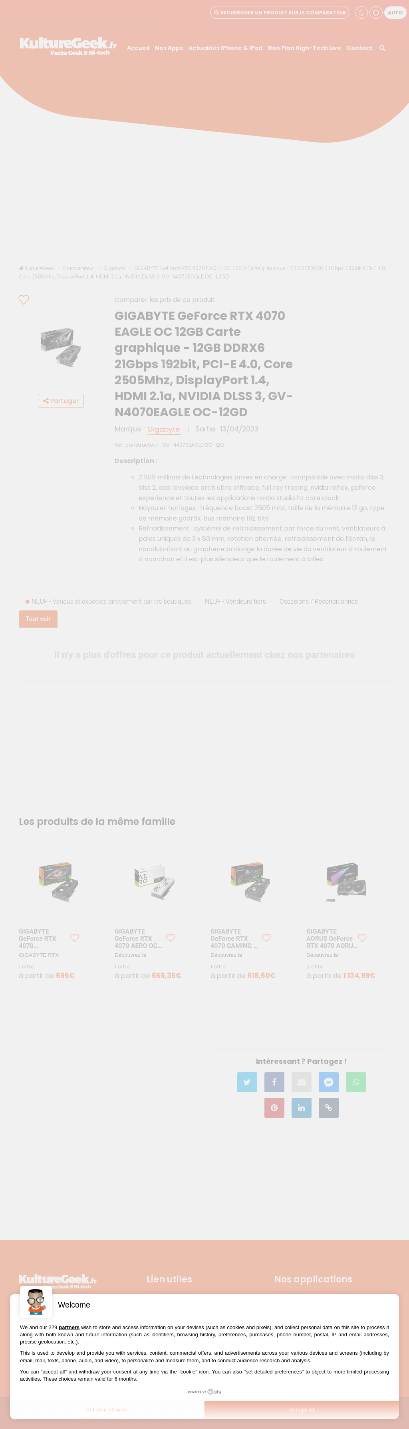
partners (69, 1327)
